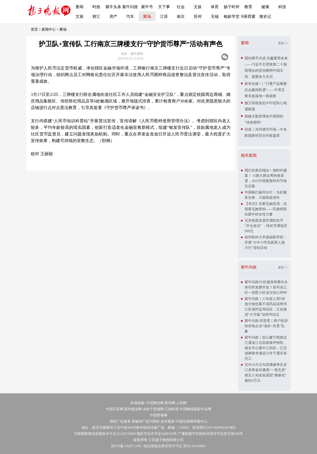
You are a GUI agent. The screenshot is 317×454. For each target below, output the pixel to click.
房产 (113, 16)
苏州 (198, 16)
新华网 (170, 403)
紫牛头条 (113, 7)
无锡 (215, 16)
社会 (181, 7)
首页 (34, 29)
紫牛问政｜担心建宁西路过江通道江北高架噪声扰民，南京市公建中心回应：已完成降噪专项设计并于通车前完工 (266, 347)
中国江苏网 (114, 409)
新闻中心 (49, 29)
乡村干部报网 (153, 409)
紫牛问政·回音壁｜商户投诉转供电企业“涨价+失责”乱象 (266, 326)
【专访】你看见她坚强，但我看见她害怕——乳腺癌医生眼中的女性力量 (266, 209)
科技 (282, 7)
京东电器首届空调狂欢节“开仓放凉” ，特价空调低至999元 (266, 226)
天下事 (164, 7)
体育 (215, 7)
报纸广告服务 (120, 421)
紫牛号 (147, 7)
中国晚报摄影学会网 (195, 409)
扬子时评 (232, 7)
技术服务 (168, 421)
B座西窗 (248, 16)
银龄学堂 (232, 16)
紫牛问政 (130, 7)
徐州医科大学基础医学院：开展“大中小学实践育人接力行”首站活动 (266, 242)
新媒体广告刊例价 (146, 421)
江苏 (164, 16)
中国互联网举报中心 (191, 421)
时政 (96, 7)
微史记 (265, 16)
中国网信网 (155, 403)
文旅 (79, 16)
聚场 (147, 16)
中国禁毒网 (158, 415)
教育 (248, 7)
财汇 (96, 16)
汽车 (130, 16)
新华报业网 (133, 409)
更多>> (283, 43)
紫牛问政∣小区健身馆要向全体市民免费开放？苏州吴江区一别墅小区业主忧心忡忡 (266, 287)
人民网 (181, 403)
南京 (181, 16)
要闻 (79, 7)
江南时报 (172, 409)
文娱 (198, 7)
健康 (265, 7)
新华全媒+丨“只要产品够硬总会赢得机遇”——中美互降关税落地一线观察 (266, 90)
